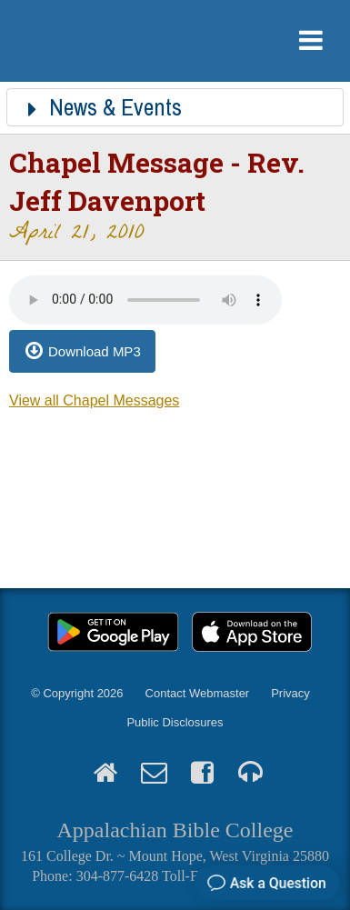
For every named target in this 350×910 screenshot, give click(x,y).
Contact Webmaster (197, 693)
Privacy (290, 693)
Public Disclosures (174, 722)
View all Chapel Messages (94, 400)
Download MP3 (94, 351)
